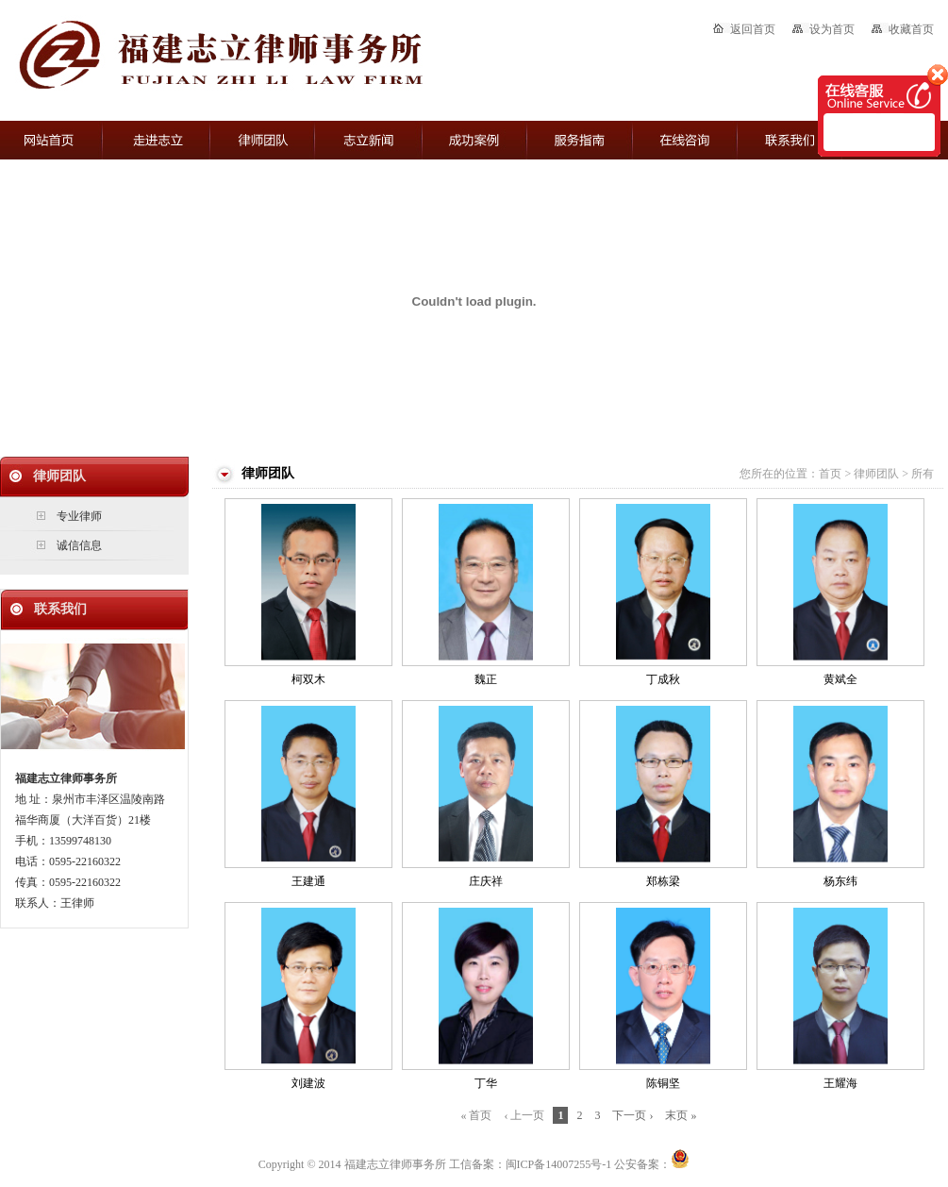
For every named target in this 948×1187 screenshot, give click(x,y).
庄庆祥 (486, 881)
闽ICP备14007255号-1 (559, 1164)
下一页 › (632, 1115)
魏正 (485, 679)
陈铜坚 (663, 1083)
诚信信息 (79, 545)
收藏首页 (903, 29)
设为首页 (823, 29)
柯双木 (308, 679)
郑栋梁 (663, 881)
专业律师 (79, 516)
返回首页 (744, 29)
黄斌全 (840, 679)
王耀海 (840, 1083)
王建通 (308, 881)
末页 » (680, 1115)
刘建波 (308, 1083)
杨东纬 (840, 881)
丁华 (485, 1083)
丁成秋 (663, 679)
